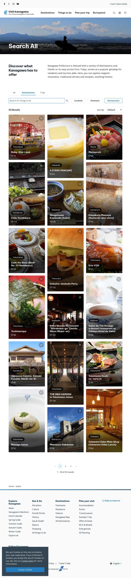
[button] (119, 13)
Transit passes (86, 513)
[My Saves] (125, 13)
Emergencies (85, 528)
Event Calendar (15, 516)
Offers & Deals (85, 521)
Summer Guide (15, 523)
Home (11, 486)
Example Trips (85, 517)
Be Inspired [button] (99, 12)
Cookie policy (27, 561)
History (35, 517)
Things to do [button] (65, 12)
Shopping (36, 528)
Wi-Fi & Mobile (85, 525)
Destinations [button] (47, 12)
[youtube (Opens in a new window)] (18, 3)
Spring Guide (15, 520)
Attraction (36, 505)
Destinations (28, 92)
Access (82, 509)
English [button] (115, 563)
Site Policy (49, 563)
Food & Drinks (38, 513)
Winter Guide (15, 531)
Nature (35, 525)
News (11, 508)
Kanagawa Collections (19, 512)
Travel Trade (64, 563)
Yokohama (60, 505)
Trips (42, 92)
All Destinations (63, 521)
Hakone (59, 513)
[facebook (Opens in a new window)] (4, 3)
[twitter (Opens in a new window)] (8, 3)
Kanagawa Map (63, 517)
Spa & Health (38, 521)
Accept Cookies (25, 569)
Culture (35, 509)
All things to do (39, 532)
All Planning (84, 532)
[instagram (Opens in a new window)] (13, 3)
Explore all (13, 535)
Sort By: (100, 110)
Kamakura (60, 509)
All (14, 92)
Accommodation (86, 505)
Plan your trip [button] (82, 12)
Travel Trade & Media (118, 4)
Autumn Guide (15, 527)
